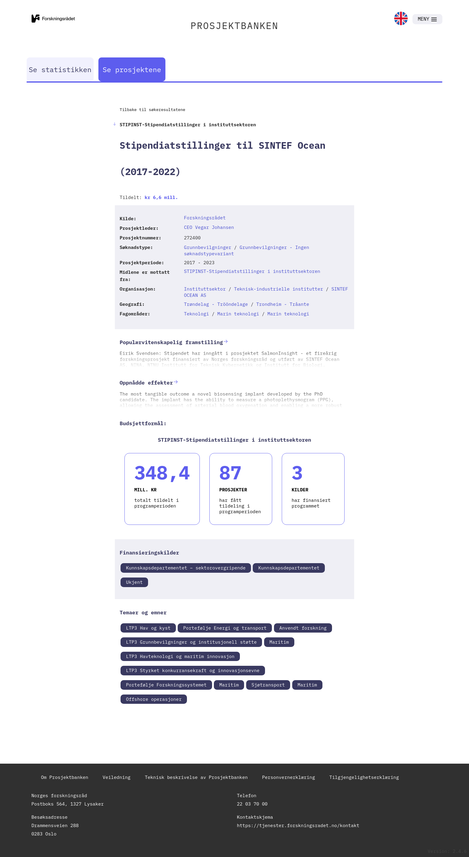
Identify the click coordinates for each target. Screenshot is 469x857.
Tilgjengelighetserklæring (364, 777)
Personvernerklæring (288, 777)
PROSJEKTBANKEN (234, 25)
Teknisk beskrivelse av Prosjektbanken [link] (196, 777)
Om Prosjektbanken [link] (64, 777)
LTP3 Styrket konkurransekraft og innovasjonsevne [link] (192, 670)
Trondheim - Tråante (282, 304)
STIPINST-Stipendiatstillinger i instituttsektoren (252, 271)
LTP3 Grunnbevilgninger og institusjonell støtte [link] (191, 642)
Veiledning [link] (116, 777)
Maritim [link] (279, 642)
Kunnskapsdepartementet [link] (288, 568)
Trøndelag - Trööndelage (216, 304)
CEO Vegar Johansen (209, 227)
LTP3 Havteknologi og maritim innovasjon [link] (180, 656)
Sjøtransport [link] (268, 685)
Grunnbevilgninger (207, 247)
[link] (401, 19)
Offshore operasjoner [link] (154, 699)
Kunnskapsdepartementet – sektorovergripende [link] (186, 568)
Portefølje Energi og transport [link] (225, 628)
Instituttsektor (205, 289)
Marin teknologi (238, 314)
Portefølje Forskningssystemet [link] (166, 685)
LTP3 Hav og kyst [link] (148, 628)
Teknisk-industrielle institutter (278, 289)
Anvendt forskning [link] (303, 628)
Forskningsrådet (205, 218)
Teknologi (196, 314)
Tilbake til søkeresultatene (152, 109)
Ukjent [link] (134, 582)
